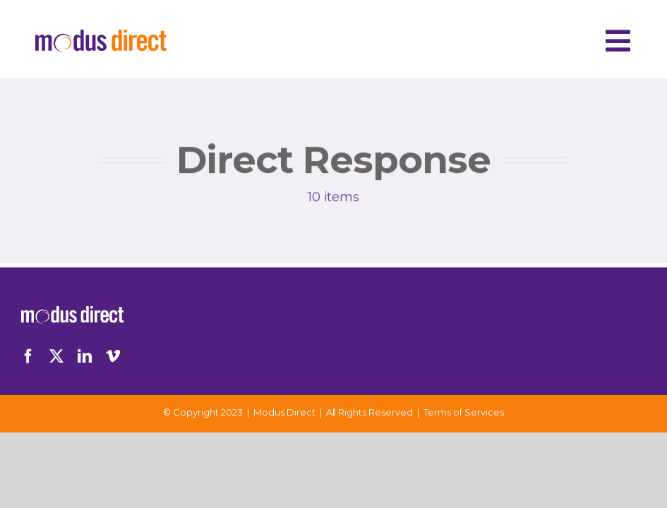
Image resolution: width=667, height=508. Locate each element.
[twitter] (56, 356)
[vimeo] (113, 356)
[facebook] (28, 356)
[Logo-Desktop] (101, 36)
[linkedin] (85, 356)
